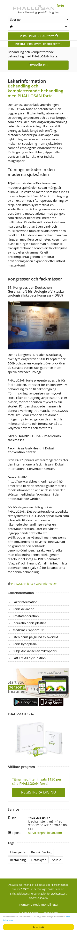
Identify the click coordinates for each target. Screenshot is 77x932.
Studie (56, 860)
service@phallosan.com (45, 833)
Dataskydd (38, 860)
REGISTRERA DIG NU (38, 792)
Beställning (18, 860)
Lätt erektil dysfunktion (29, 658)
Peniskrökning (41, 852)
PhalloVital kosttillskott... (38, 44)
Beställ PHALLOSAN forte (38, 36)
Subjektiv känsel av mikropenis (35, 651)
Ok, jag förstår (39, 927)
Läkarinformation (25, 602)
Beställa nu (38, 64)
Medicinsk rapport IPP (28, 630)
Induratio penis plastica (29, 623)
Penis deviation (23, 609)
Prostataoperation (26, 616)
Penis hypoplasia (25, 644)
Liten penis (18, 852)
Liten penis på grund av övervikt (36, 637)
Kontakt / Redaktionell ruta (38, 904)
